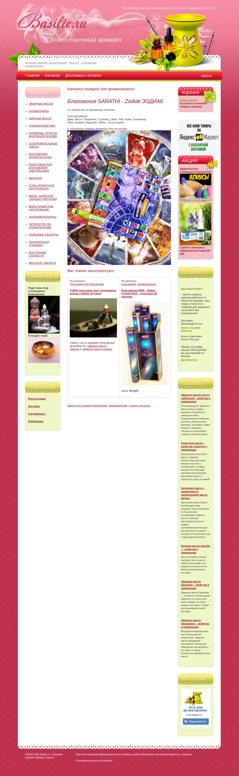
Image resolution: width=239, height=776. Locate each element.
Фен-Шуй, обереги (42, 263)
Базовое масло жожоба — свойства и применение (195, 549)
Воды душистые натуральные (41, 208)
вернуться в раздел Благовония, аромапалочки (97, 405)
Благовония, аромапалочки (40, 155)
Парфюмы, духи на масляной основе (43, 135)
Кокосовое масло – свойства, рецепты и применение (194, 446)
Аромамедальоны (42, 216)
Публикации (35, 421)
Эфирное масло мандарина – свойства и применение (195, 624)
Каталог (52, 75)
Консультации (37, 398)
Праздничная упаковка (39, 243)
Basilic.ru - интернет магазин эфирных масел (44, 756)
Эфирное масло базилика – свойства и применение (195, 585)
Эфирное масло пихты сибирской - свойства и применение (195, 398)
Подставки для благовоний (87, 284)
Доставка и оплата (83, 75)
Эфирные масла (41, 103)
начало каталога (140, 405)
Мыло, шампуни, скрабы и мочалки (43, 197)
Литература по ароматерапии (40, 226)
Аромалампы (39, 111)
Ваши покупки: (189, 100)
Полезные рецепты (44, 234)
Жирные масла (40, 118)
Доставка (34, 406)
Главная (32, 75)
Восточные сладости (37, 254)
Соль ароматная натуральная (41, 187)
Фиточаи (35, 178)
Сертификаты (36, 413)
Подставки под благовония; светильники (40, 167)
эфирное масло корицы (97, 349)
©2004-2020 (32, 754)
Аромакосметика (42, 125)
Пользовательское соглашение (94, 760)
